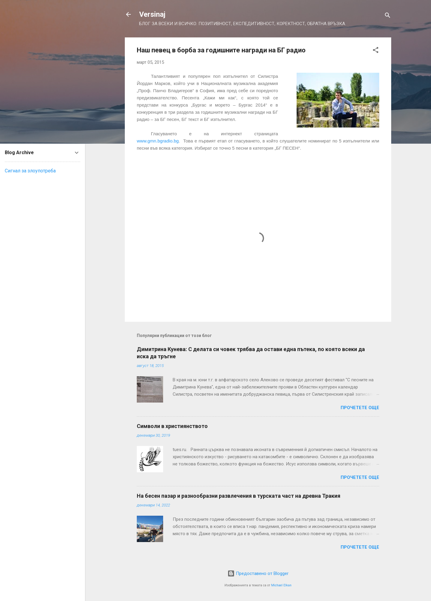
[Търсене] (387, 16)
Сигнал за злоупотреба (30, 171)
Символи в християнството (172, 426)
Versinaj (152, 14)
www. (158, 140)
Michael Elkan (281, 585)
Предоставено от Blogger (258, 573)
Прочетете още (360, 407)
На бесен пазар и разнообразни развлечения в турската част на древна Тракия (238, 496)
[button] (375, 51)
